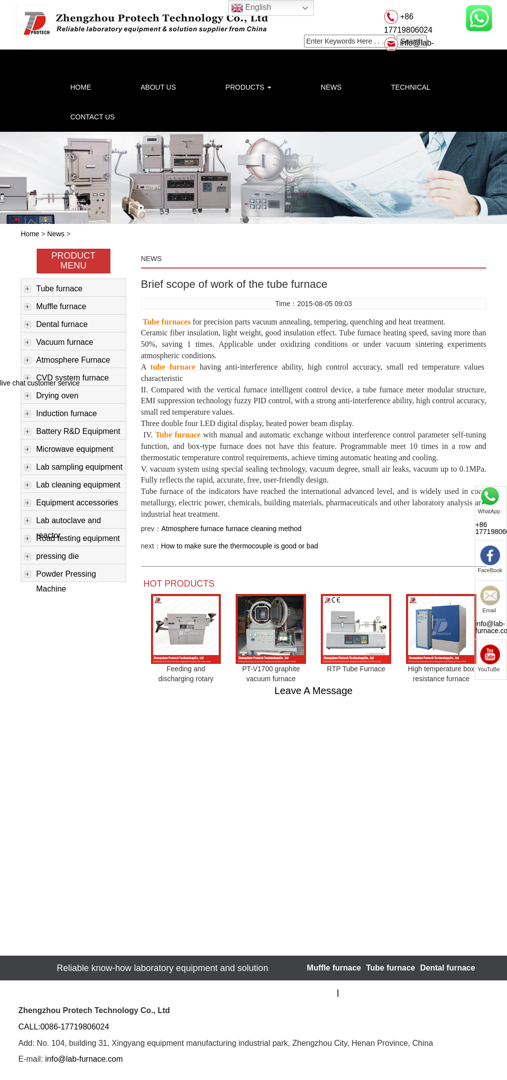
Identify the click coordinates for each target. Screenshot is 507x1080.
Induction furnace (60, 414)
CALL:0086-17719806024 (63, 1027)
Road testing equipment (72, 539)
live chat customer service (40, 383)
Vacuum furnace (58, 343)
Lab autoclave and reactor (62, 522)
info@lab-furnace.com (84, 1059)
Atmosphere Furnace (67, 361)
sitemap (322, 992)
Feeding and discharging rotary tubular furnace (185, 679)
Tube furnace (53, 289)
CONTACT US (92, 117)
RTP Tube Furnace (356, 669)
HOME (80, 87)
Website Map (363, 992)
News (55, 234)
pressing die (51, 557)
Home (30, 234)
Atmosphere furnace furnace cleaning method (231, 529)
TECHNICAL (410, 87)
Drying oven (51, 396)
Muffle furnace (55, 307)
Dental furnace (56, 325)
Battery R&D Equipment (72, 432)
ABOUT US (158, 87)
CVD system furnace (66, 378)
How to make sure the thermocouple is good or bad (239, 546)
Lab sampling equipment (73, 468)
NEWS (331, 87)
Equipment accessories (71, 503)
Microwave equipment (68, 450)
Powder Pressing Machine (60, 576)
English (251, 8)
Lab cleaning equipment (72, 485)
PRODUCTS (248, 87)
